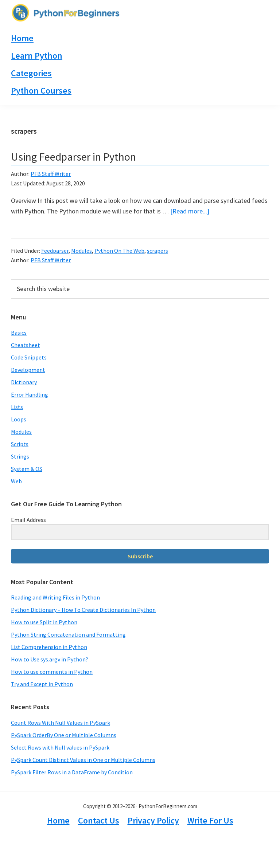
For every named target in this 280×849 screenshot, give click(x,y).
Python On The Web (119, 250)
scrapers (157, 250)
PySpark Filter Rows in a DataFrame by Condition (72, 772)
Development (28, 369)
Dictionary (24, 382)
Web (16, 481)
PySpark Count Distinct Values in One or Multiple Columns (83, 759)
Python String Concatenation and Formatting (68, 634)
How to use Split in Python (44, 622)
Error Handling (29, 394)
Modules (81, 250)
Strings (20, 456)
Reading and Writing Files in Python (55, 597)
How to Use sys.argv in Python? (49, 659)
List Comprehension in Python (49, 646)
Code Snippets (29, 357)
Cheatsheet (25, 345)
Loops (18, 419)
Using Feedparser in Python (73, 157)
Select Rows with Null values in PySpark (60, 747)
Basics (19, 332)
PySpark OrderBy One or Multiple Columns (63, 735)
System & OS (26, 468)
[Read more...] (189, 211)
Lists (17, 406)
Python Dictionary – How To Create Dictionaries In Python (83, 609)
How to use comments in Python (52, 671)
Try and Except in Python (42, 684)
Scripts (19, 444)
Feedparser (55, 250)
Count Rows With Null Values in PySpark (60, 722)
